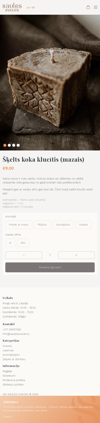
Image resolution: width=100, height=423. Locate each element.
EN (33, 7)
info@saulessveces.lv (16, 334)
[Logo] (12, 7)
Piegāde (7, 371)
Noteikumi (9, 375)
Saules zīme (13, 234)
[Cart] (88, 7)
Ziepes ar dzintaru (14, 359)
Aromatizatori (11, 354)
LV (28, 7)
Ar (10, 242)
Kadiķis (83, 224)
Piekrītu (8, 416)
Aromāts (10, 216)
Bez (23, 242)
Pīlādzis (42, 224)
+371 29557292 (12, 329)
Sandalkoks (63, 224)
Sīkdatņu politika (13, 384)
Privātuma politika (14, 380)
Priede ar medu (18, 224)
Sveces (7, 346)
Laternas (8, 350)
